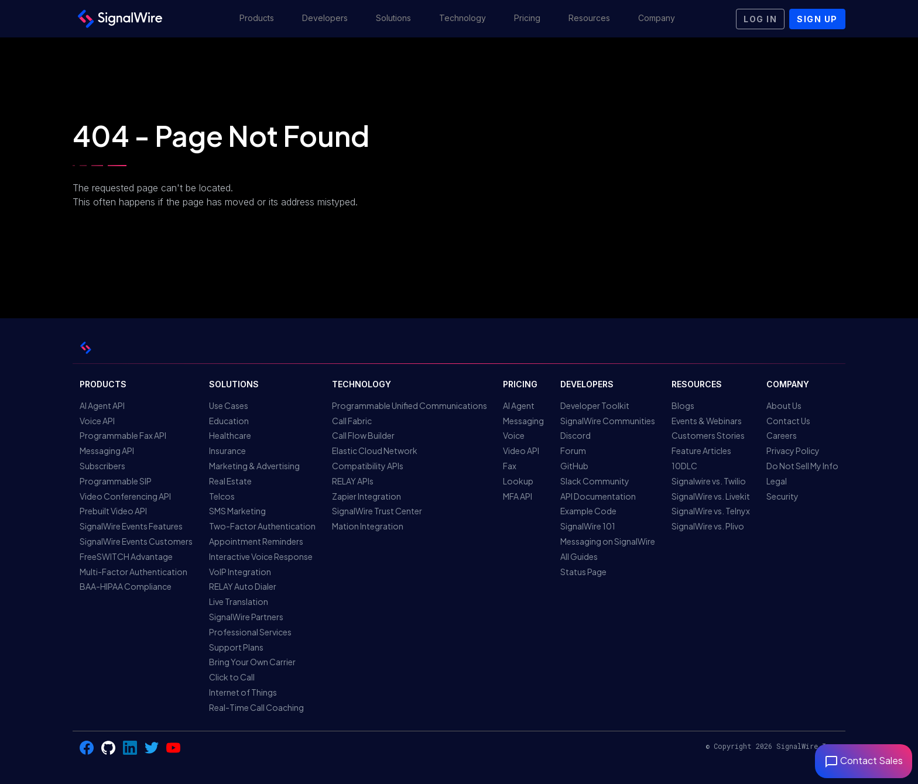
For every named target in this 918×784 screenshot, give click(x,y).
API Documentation (598, 496)
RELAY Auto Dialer (242, 586)
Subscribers (102, 465)
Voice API (97, 420)
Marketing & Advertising (254, 465)
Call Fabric (352, 420)
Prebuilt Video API (113, 511)
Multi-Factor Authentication (133, 571)
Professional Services (250, 632)
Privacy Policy (793, 450)
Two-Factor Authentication (262, 526)
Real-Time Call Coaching (256, 707)
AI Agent (519, 405)
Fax (509, 465)
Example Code (588, 511)
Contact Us (788, 420)
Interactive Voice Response (261, 556)
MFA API (517, 496)
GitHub (574, 465)
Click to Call (232, 677)
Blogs (683, 405)
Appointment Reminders (256, 541)
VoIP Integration (240, 571)
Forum (573, 450)
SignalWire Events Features (131, 526)
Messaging (523, 420)
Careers (781, 435)
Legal (776, 481)
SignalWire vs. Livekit (711, 496)
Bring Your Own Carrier (252, 661)
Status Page (583, 571)
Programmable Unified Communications (409, 405)
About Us (783, 405)
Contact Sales (863, 760)
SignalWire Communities (607, 420)
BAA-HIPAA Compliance (126, 586)
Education (229, 420)
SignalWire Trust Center (377, 511)
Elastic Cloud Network (374, 450)
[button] (257, 18)
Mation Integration (367, 526)
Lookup (518, 481)
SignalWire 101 (587, 526)
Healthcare (230, 435)
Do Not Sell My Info (802, 465)
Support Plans (236, 647)
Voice (514, 435)
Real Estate (230, 481)
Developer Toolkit (594, 405)
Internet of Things (243, 692)
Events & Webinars (707, 420)
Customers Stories (708, 435)
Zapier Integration (366, 496)
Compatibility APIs (367, 465)
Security (782, 496)
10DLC (684, 465)
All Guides (579, 556)
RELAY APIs (353, 481)
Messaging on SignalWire (607, 541)
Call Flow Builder (363, 435)
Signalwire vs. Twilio (709, 481)
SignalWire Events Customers (136, 541)
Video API (521, 450)
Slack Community (594, 481)
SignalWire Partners (246, 616)
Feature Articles (701, 450)
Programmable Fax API (123, 435)
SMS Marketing (237, 511)
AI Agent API (102, 405)
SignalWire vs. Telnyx (711, 511)
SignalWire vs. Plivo (708, 526)
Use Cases (228, 405)
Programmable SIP (116, 481)
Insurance (227, 450)
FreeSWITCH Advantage (126, 556)
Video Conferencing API (125, 496)
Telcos (222, 496)
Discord (575, 435)
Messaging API (107, 450)
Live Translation (238, 601)
